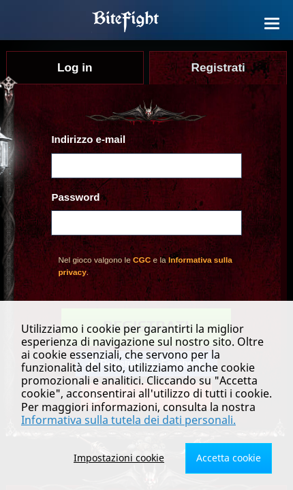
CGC (142, 260)
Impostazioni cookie (119, 457)
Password (75, 197)
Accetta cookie (228, 457)
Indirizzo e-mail (88, 139)
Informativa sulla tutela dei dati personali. (128, 419)
